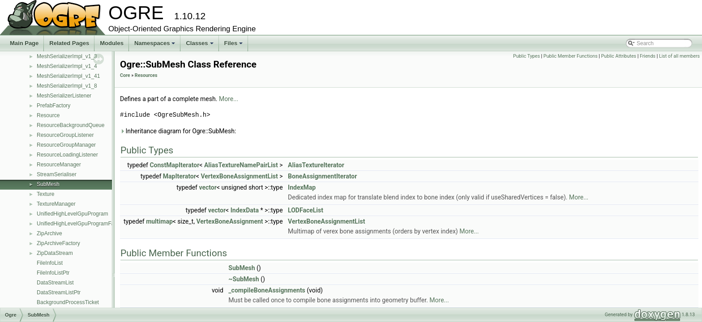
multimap (159, 221)
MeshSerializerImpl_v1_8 (67, 86)
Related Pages (69, 43)
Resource (48, 115)
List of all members (679, 56)
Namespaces (155, 45)
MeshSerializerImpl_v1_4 (67, 66)
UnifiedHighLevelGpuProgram (72, 214)
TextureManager (56, 204)
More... (228, 98)
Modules (112, 43)
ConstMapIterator (174, 165)
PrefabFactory (53, 105)
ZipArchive (49, 233)
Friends (647, 56)
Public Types (526, 56)
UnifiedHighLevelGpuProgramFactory (81, 223)
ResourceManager (59, 164)
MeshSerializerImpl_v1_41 (68, 76)
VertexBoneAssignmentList (239, 176)
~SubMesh (243, 279)
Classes (200, 45)
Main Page (24, 43)
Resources (146, 75)
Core (125, 75)
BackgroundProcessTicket (68, 302)
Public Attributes (619, 56)
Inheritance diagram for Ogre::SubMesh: (178, 131)
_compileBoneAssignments (266, 290)
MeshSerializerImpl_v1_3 (67, 56)
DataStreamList (55, 283)
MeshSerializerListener (64, 96)
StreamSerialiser (57, 174)
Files (234, 45)
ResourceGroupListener (65, 135)
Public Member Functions (571, 56)
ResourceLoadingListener (67, 155)
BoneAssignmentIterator (322, 176)
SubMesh (48, 184)
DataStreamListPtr (59, 292)
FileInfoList (50, 263)
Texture (45, 194)
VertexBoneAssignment (229, 221)
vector (207, 187)
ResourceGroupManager (66, 145)
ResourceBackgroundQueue (70, 125)
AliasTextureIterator (316, 165)
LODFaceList (305, 210)
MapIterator (179, 176)
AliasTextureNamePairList (241, 165)
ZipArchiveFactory (58, 243)
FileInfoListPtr (53, 273)
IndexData (245, 210)
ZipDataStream (55, 253)
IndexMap (302, 187)
